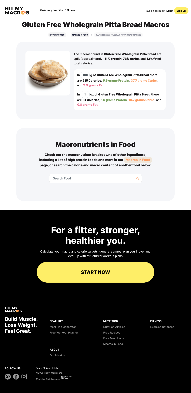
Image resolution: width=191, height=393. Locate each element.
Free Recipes (111, 332)
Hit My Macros (57, 35)
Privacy (47, 368)
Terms (39, 368)
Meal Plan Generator (63, 326)
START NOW (95, 272)
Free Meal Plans (113, 338)
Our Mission (57, 355)
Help (55, 368)
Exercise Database (162, 326)
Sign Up (181, 10)
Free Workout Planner (64, 332)
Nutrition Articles (114, 326)
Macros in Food (138, 160)
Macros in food (80, 35)
